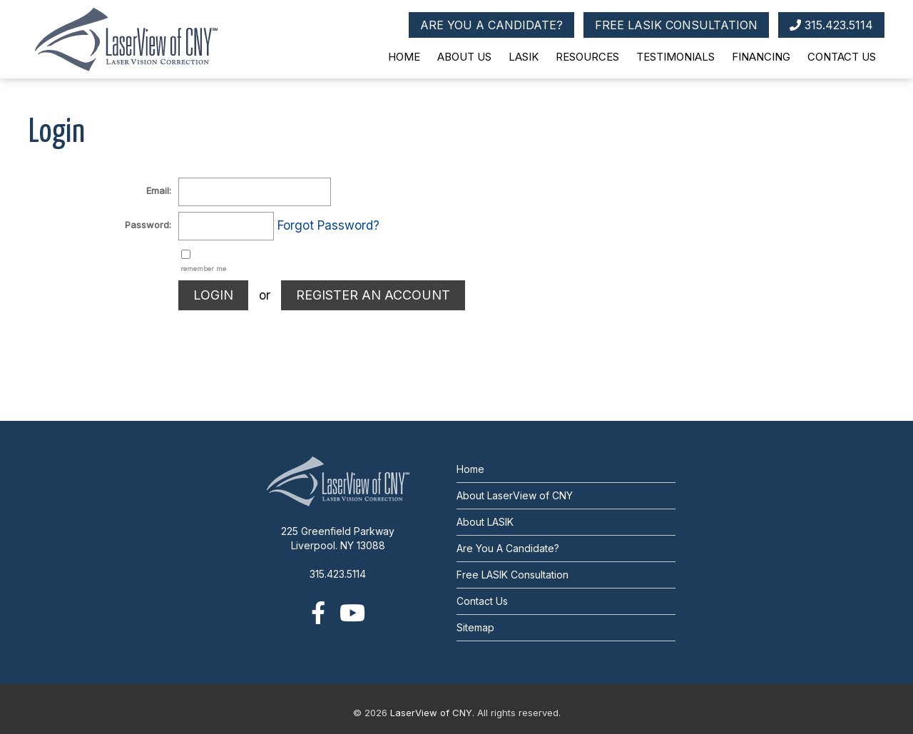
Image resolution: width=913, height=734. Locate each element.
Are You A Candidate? (507, 548)
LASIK (524, 56)
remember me (203, 268)
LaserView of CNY (431, 712)
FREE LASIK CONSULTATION (676, 25)
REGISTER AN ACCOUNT (373, 294)
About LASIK (485, 522)
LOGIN (213, 294)
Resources (587, 56)
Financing (761, 56)
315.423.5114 (831, 25)
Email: (158, 190)
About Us (464, 56)
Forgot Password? (328, 225)
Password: (148, 224)
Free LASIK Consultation (512, 575)
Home (404, 56)
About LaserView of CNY (514, 495)
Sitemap (475, 627)
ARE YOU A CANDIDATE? (491, 25)
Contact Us (841, 56)
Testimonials (675, 56)
